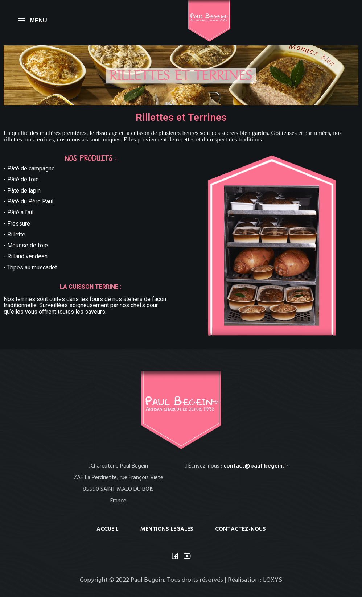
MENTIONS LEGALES (166, 529)
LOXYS (272, 580)
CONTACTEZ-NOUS (240, 529)
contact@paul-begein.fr (255, 466)
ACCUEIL (107, 529)
